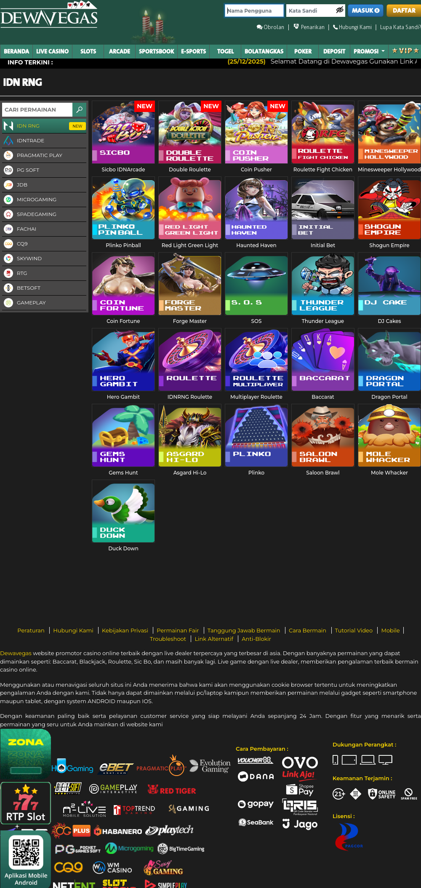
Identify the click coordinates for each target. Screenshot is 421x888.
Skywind (22, 259)
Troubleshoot (169, 638)
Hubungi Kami (74, 630)
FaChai (19, 229)
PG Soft (20, 170)
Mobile (390, 630)
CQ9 (14, 244)
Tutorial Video (354, 630)
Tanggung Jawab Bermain (245, 630)
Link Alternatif (214, 638)
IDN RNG (44, 126)
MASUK (366, 10)
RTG (14, 273)
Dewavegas (16, 653)
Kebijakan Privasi (125, 630)
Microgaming (29, 200)
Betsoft (21, 288)
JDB (14, 185)
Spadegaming (29, 215)
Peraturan (31, 630)
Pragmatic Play (32, 156)
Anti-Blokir (256, 638)
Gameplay (24, 303)
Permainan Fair (178, 630)
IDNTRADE (23, 141)
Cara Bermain (308, 630)
